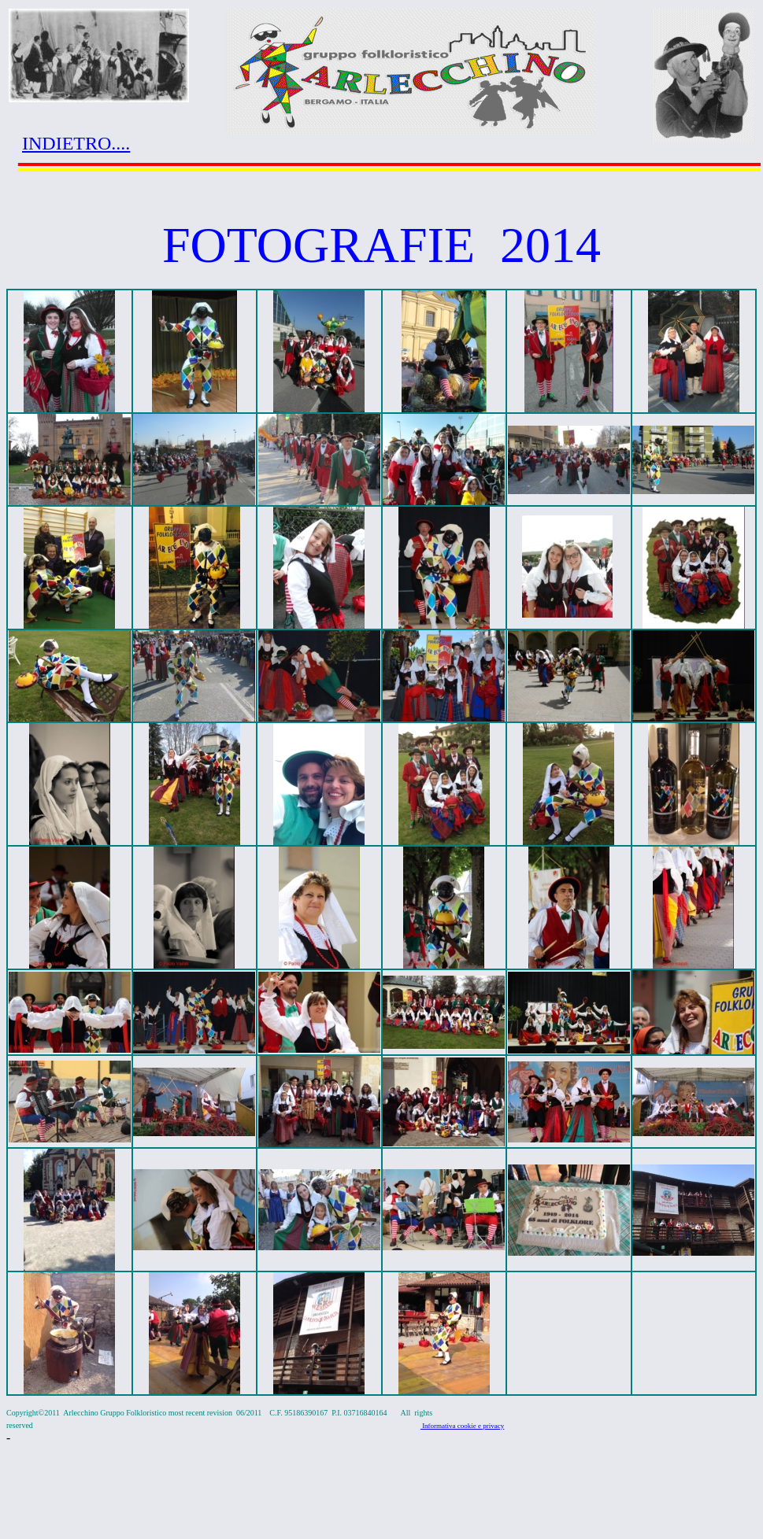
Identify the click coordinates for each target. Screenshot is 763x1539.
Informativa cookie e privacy (462, 1426)
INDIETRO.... (76, 143)
